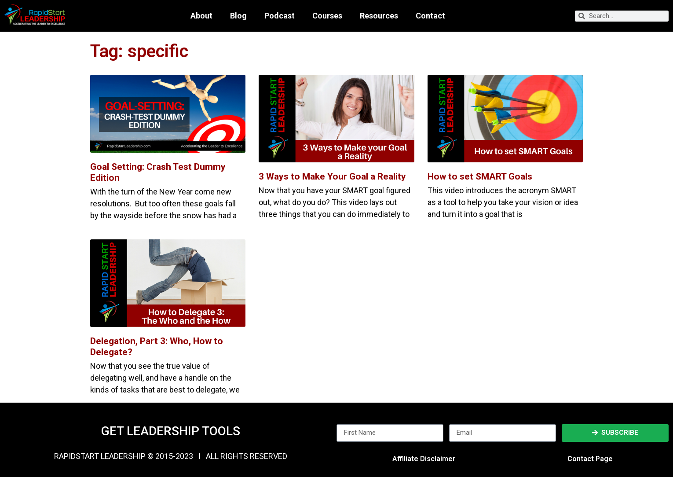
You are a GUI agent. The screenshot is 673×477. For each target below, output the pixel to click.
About (201, 15)
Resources (379, 15)
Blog (238, 15)
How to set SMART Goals (480, 176)
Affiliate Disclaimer (423, 459)
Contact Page (590, 459)
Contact (430, 15)
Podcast (279, 15)
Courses (327, 15)
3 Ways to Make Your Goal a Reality (332, 176)
